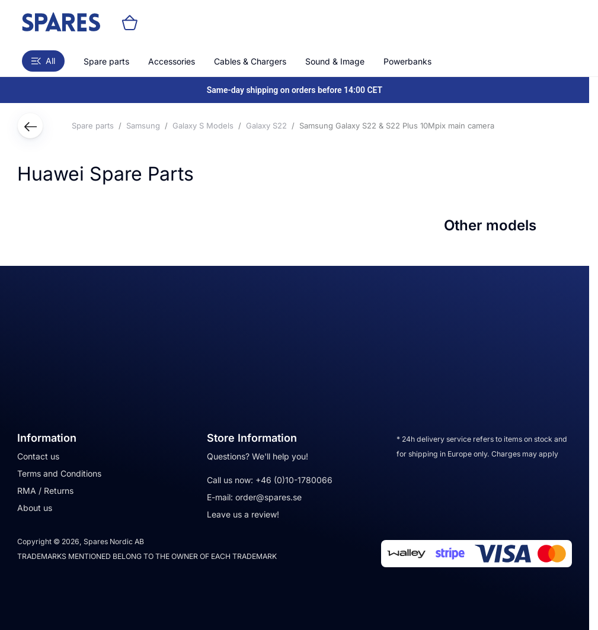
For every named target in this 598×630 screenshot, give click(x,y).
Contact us (38, 456)
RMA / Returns (45, 491)
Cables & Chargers (250, 61)
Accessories (171, 61)
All (43, 61)
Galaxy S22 (266, 125)
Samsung (143, 125)
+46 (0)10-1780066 (293, 480)
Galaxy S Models (203, 125)
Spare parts (106, 61)
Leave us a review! (243, 514)
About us (34, 508)
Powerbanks (407, 61)
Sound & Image (334, 61)
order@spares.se (268, 497)
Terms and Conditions (59, 473)
